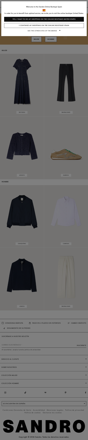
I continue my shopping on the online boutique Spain (44, 25)
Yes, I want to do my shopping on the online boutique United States (44, 19)
